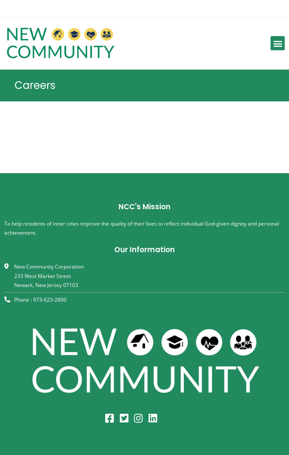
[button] (278, 43)
